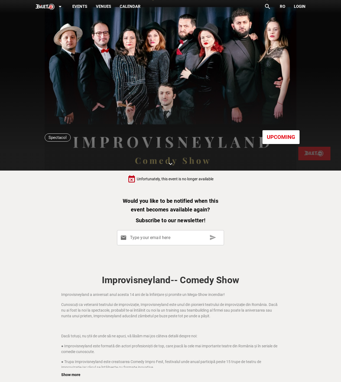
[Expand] (49, 7)
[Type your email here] (171, 237)
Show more (70, 375)
